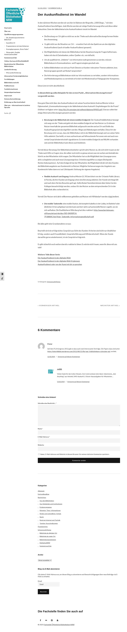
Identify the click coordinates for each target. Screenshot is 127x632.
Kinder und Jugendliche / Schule (50, 514)
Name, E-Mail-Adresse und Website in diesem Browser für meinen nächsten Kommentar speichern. (74, 454)
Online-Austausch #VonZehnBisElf (16, 61)
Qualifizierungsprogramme (13, 34)
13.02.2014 (61, 382)
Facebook (40, 620)
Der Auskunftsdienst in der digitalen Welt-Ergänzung (59, 261)
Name (40, 429)
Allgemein (41, 491)
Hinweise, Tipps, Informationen (50, 510)
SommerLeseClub (10, 58)
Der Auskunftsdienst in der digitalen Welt (54, 258)
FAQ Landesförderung (13, 73)
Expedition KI (10, 43)
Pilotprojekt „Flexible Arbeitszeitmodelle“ (12, 53)
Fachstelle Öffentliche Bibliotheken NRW (15, 15)
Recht (42, 517)
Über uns (7, 31)
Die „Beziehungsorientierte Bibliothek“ (14, 39)
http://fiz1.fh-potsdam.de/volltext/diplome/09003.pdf (80, 109)
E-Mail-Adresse (44, 437)
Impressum (8, 95)
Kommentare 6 (56, 8)
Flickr (46, 620)
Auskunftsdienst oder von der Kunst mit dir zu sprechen (60, 264)
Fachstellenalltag (43, 494)
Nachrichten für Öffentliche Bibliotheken (14, 65)
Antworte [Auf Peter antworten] (69, 357)
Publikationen (9, 86)
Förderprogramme (46, 507)
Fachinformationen (11, 89)
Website (41, 445)
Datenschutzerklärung (12, 99)
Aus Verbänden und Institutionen (51, 504)
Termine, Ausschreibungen (49, 523)
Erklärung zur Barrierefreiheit (14, 102)
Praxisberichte (43, 526)
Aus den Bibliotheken (47, 501)
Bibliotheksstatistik (11, 82)
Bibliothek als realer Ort (47, 536)
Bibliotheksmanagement (48, 540)
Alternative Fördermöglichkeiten (16, 76)
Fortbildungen (9, 79)
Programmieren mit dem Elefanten (17, 46)
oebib (59, 369)
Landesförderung (10, 69)
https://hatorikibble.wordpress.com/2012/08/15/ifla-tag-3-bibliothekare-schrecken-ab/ (78, 351)
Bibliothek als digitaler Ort (48, 533)
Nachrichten (42, 497)
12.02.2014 (42, 8)
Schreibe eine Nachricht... (47, 403)
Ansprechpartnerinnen (12, 92)
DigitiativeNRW (45, 543)
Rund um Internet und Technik (50, 520)
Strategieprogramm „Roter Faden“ (17, 49)
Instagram (52, 620)
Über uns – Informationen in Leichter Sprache (17, 106)
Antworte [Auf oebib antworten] (78, 382)
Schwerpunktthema (53, 282)
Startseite (8, 28)
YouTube (57, 620)
